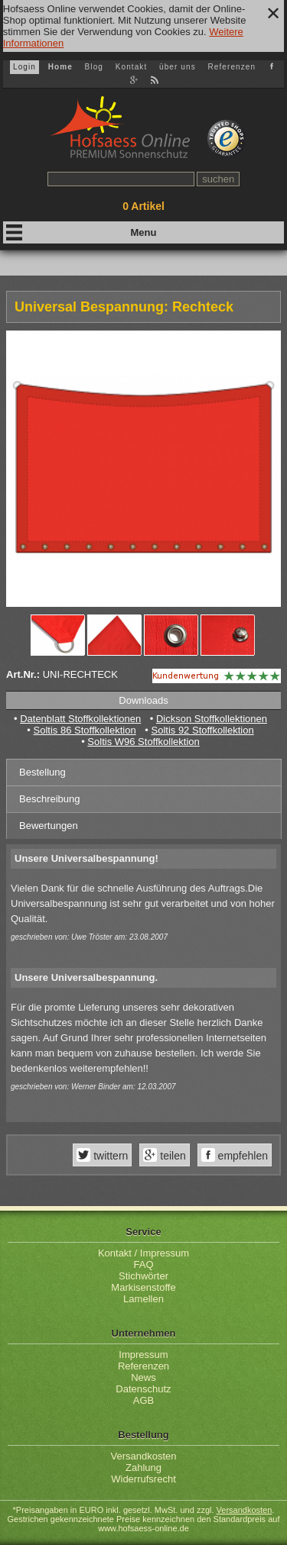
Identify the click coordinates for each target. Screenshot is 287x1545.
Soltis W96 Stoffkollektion (143, 741)
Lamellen (143, 1299)
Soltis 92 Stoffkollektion (202, 730)
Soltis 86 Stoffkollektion (85, 730)
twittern (109, 1156)
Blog (94, 67)
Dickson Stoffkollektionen (211, 718)
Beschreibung (49, 799)
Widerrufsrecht (143, 1479)
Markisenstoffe (143, 1287)
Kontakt (132, 67)
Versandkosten (143, 1456)
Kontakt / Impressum (143, 1253)
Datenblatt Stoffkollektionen (80, 718)
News (143, 1377)
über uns (177, 67)
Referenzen (231, 67)
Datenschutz (143, 1389)
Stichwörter (143, 1276)
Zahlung (143, 1467)
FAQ (143, 1264)
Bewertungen (48, 825)
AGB (143, 1400)
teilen (171, 1156)
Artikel (143, 206)
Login (24, 67)
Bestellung (42, 772)
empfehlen (241, 1156)
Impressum (143, 1354)
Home (60, 67)
